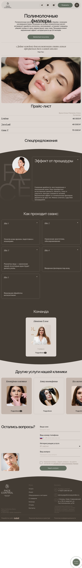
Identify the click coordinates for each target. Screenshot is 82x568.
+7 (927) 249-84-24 (65, 491)
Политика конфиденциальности (65, 518)
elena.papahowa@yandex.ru (68, 495)
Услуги (31, 489)
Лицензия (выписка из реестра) (39, 518)
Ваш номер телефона (49, 435)
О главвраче (33, 498)
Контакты (32, 508)
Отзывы (31, 505)
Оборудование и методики (38, 495)
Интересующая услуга (49, 443)
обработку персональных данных (65, 463)
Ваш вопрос (45, 452)
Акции (31, 492)
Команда (32, 502)
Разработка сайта (7, 518)
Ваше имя (44, 427)
